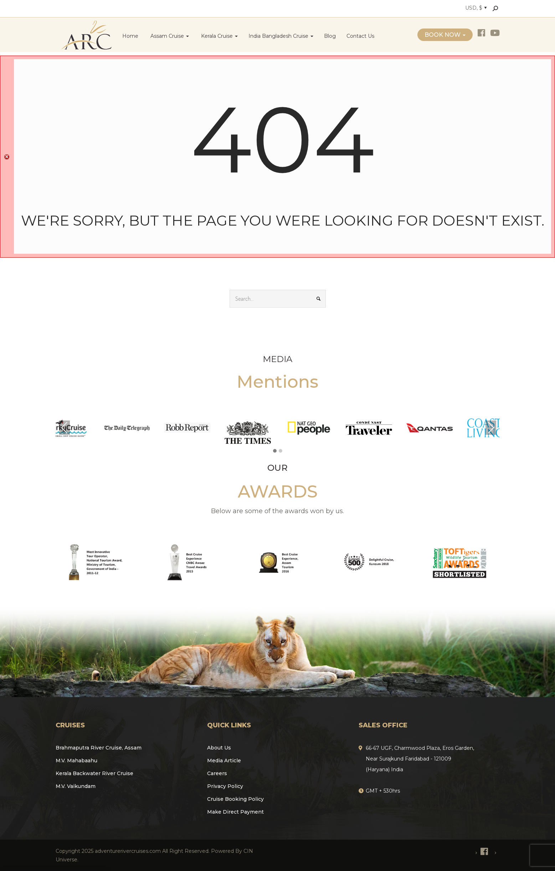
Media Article (224, 760)
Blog (330, 36)
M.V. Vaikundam (76, 786)
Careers (217, 773)
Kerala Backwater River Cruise (94, 773)
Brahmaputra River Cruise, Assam (99, 747)
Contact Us (360, 36)
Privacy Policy (225, 786)
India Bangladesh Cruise (280, 36)
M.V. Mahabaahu (76, 760)
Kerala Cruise (219, 36)
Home (130, 36)
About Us (219, 747)
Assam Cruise (169, 36)
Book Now (445, 34)
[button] (275, 451)
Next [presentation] (490, 427)
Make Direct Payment (235, 812)
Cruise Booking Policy (235, 799)
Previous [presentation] (64, 427)
